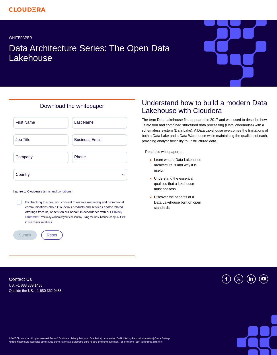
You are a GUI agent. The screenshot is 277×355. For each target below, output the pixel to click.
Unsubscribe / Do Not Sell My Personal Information (128, 338)
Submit (25, 235)
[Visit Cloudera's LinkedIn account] (251, 279)
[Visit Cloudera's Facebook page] (226, 279)
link (124, 217)
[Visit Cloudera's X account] (238, 279)
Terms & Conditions (59, 338)
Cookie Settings (162, 338)
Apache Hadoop (17, 342)
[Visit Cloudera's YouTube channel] (263, 279)
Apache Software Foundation (104, 342)
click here (157, 342)
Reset (52, 235)
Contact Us (20, 279)
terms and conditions (57, 191)
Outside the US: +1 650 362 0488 (35, 291)
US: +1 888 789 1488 (26, 285)
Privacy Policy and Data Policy (86, 338)
